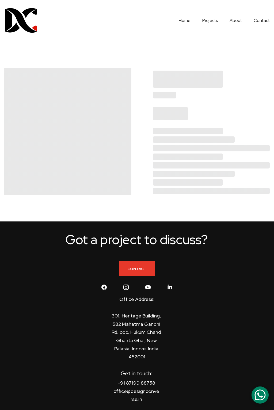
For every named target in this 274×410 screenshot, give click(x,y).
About (236, 20)
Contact (262, 20)
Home (185, 20)
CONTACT (137, 268)
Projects (210, 20)
